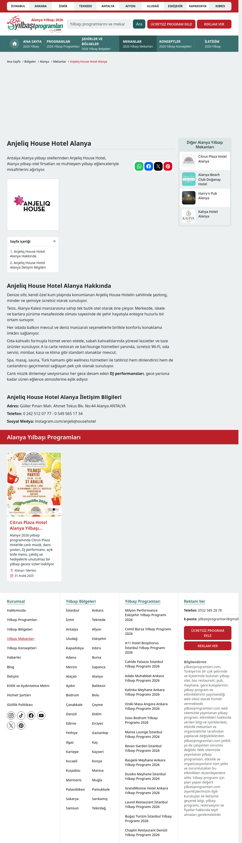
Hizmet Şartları (19, 695)
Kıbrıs (220, 6)
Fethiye (72, 732)
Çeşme (97, 704)
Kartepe (72, 751)
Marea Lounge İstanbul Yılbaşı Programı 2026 (143, 734)
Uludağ (153, 6)
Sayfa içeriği (20, 241)
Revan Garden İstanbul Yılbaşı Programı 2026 (143, 748)
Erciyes (97, 723)
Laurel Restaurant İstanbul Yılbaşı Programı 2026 (146, 804)
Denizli (71, 714)
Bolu (95, 695)
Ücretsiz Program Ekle (171, 24)
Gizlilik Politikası (20, 704)
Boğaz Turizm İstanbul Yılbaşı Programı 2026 (148, 818)
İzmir (63, 6)
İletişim (13, 676)
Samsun (72, 808)
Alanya (97, 676)
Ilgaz (70, 742)
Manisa (98, 770)
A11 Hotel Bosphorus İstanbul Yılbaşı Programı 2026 (145, 648)
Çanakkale (74, 704)
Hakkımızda (16, 610)
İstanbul (18, 6)
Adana (71, 657)
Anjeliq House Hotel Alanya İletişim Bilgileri (28, 265)
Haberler (14, 657)
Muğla (97, 780)
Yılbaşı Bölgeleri (19, 629)
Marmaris (74, 780)
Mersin (71, 667)
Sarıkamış (100, 798)
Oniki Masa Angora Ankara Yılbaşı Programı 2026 (146, 706)
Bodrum (72, 695)
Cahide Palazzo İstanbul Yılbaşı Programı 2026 (144, 663)
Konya (97, 761)
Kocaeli (71, 761)
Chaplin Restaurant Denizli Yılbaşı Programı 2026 (146, 832)
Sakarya (72, 798)
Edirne (71, 723)
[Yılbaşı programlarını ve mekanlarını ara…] (99, 24)
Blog (10, 667)
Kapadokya (198, 6)
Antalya (107, 6)
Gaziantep (100, 732)
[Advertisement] (119, 101)
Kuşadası (73, 770)
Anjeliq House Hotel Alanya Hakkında (27, 253)
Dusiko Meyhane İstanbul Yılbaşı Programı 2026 (145, 776)
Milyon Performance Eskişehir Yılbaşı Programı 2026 (145, 615)
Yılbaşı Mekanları (20, 638)
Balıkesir (99, 685)
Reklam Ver (214, 24)
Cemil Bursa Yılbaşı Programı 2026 (148, 631)
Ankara (41, 6)
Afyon (130, 6)
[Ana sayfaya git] (35, 24)
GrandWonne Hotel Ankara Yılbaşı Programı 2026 (146, 790)
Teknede (85, 6)
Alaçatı (71, 676)
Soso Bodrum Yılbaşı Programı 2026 (141, 720)
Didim (97, 714)
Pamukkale (101, 789)
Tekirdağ (99, 808)
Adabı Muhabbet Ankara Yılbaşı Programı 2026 (144, 678)
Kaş (95, 742)
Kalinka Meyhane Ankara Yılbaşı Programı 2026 (145, 692)
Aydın (70, 685)
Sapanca (99, 667)
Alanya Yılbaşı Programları (44, 437)
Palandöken (75, 789)
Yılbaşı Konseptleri (21, 648)
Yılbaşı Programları (22, 619)
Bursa (96, 657)
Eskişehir (175, 6)
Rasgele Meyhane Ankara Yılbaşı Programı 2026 (145, 762)
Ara (139, 24)
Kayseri (98, 751)
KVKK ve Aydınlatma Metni (28, 685)
